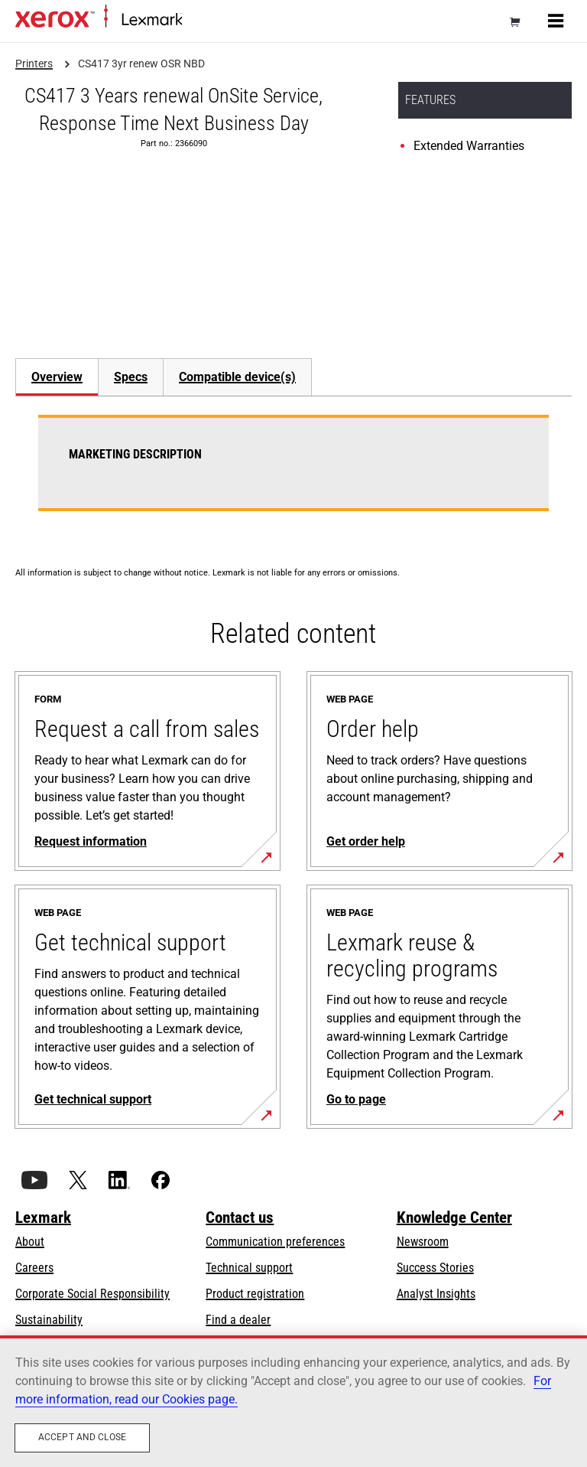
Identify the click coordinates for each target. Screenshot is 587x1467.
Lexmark (43, 1217)
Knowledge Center (454, 1217)
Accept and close (82, 1437)
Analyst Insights (436, 1293)
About (29, 1241)
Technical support (249, 1267)
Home (194, 20)
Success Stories (435, 1267)
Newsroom (423, 1241)
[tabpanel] (293, 472)
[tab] (56, 377)
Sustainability (49, 1319)
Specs (131, 377)
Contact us (240, 1217)
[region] (293, 1401)
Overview (57, 377)
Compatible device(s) (237, 377)
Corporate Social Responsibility (92, 1293)
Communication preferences (275, 1241)
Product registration (255, 1293)
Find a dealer (238, 1319)
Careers (34, 1267)
